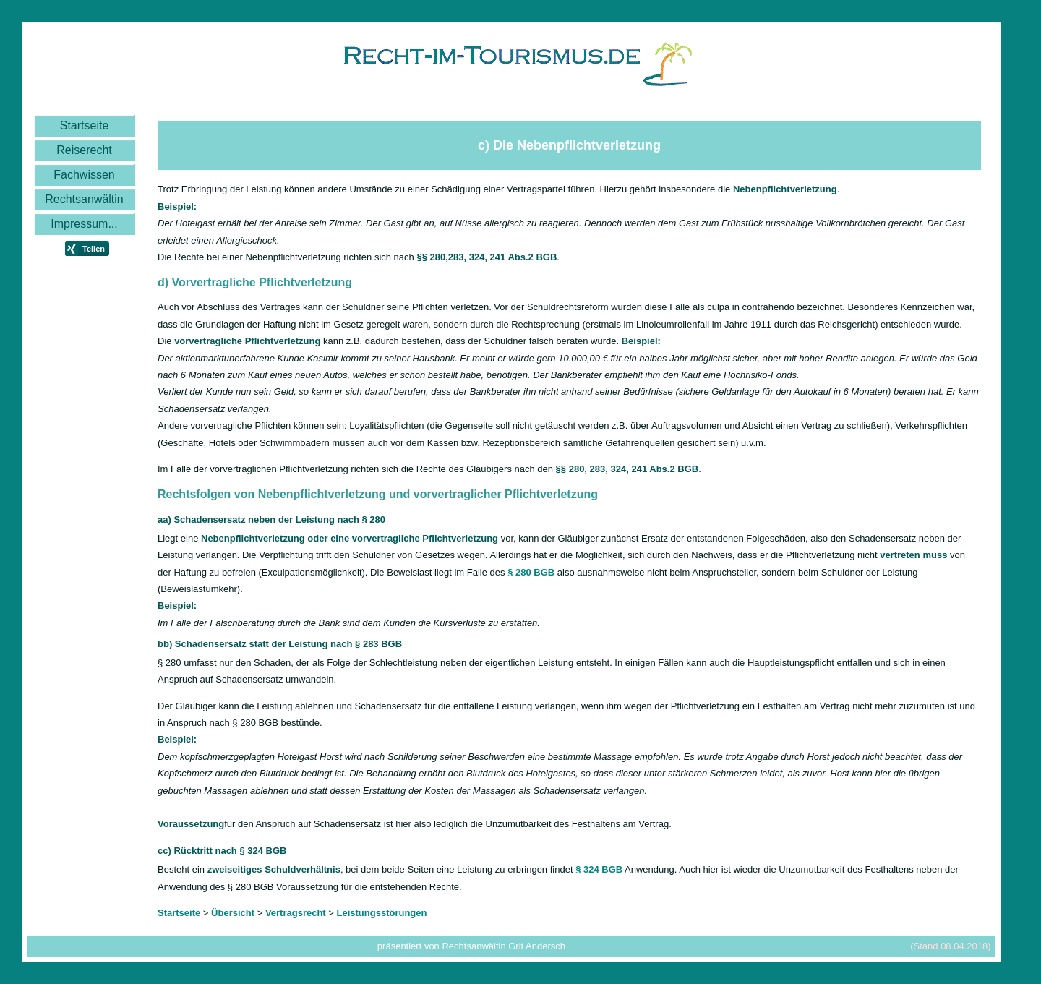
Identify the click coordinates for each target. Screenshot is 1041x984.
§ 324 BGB (598, 869)
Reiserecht (83, 150)
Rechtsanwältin (84, 199)
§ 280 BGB (530, 572)
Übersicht (232, 912)
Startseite (84, 125)
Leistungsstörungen (382, 912)
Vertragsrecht (295, 912)
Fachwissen (83, 174)
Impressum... (84, 224)
